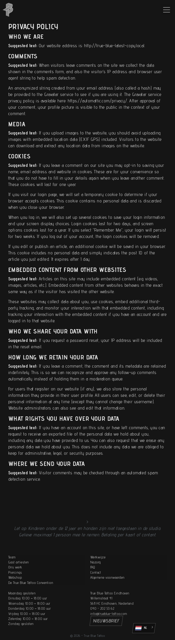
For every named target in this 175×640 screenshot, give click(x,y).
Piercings (15, 588)
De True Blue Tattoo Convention (30, 598)
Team (12, 573)
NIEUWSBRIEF (106, 621)
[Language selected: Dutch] (144, 628)
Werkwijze (98, 573)
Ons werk (15, 583)
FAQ (92, 583)
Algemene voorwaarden (107, 593)
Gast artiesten (18, 578)
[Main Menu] (166, 9)
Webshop (15, 593)
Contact (95, 588)
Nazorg (95, 578)
